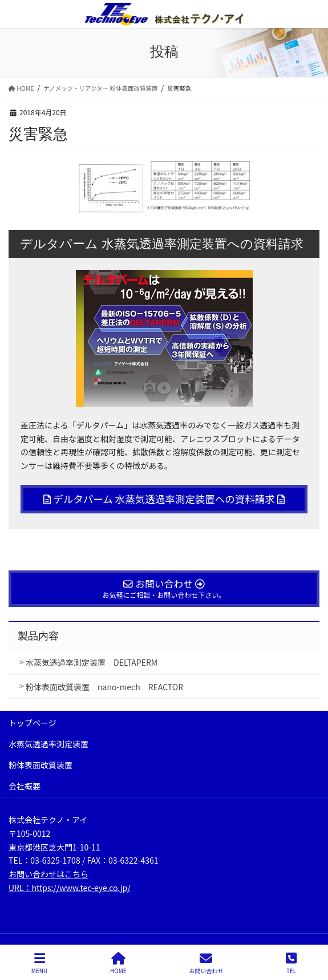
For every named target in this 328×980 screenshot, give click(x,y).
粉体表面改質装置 (40, 765)
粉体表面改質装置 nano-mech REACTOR (104, 687)
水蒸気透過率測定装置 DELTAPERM (91, 662)
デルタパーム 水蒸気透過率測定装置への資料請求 (163, 499)
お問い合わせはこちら (48, 874)
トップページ (32, 722)
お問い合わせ (206, 963)
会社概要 (25, 786)
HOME (118, 963)
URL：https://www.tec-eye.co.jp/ (70, 887)
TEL (291, 963)
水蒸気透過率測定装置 (48, 744)
